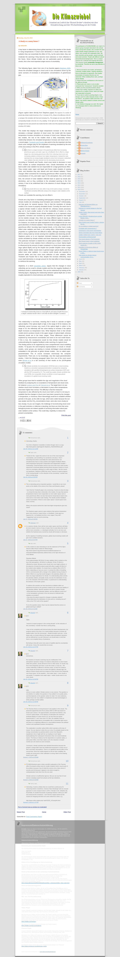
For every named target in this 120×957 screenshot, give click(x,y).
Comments (81, 286)
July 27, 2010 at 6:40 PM (30, 519)
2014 (79, 181)
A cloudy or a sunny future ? (29, 41)
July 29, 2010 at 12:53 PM (30, 679)
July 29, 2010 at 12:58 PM (30, 701)
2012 (79, 185)
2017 (79, 174)
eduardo (32, 612)
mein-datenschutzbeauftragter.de (47, 951)
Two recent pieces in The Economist (89, 239)
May (80, 261)
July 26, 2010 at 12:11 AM (30, 448)
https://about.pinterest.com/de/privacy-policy (34, 946)
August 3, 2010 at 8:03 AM (30, 757)
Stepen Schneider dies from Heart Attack (90, 232)
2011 (79, 187)
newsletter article (40, 266)
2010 (79, 189)
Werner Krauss (85, 150)
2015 (79, 178)
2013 (79, 183)
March (81, 265)
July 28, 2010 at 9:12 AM (30, 609)
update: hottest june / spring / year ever (90, 234)
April (80, 263)
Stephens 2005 (65, 68)
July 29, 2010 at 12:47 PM (30, 647)
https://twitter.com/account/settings (31, 925)
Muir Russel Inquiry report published (89, 241)
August (81, 200)
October (81, 196)
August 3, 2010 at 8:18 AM (30, 779)
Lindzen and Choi (33, 385)
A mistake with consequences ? (88, 228)
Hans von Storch (85, 148)
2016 (79, 176)
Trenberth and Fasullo (36, 142)
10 (67, 761)
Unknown (33, 523)
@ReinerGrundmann (87, 142)
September (82, 198)
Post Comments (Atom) (34, 816)
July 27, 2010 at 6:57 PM (30, 539)
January (81, 269)
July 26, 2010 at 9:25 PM (30, 477)
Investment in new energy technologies (90, 230)
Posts (79, 283)
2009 (79, 272)
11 (67, 783)
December (82, 191)
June (80, 259)
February (82, 267)
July (80, 202)
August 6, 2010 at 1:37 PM (30, 802)
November (82, 193)
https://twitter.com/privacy (29, 921)
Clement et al (45, 385)
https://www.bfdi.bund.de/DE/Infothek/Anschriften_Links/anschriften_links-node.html (45, 883)
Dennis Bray (84, 145)
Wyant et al (27, 360)
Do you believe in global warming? (88, 226)
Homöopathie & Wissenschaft (87, 237)
